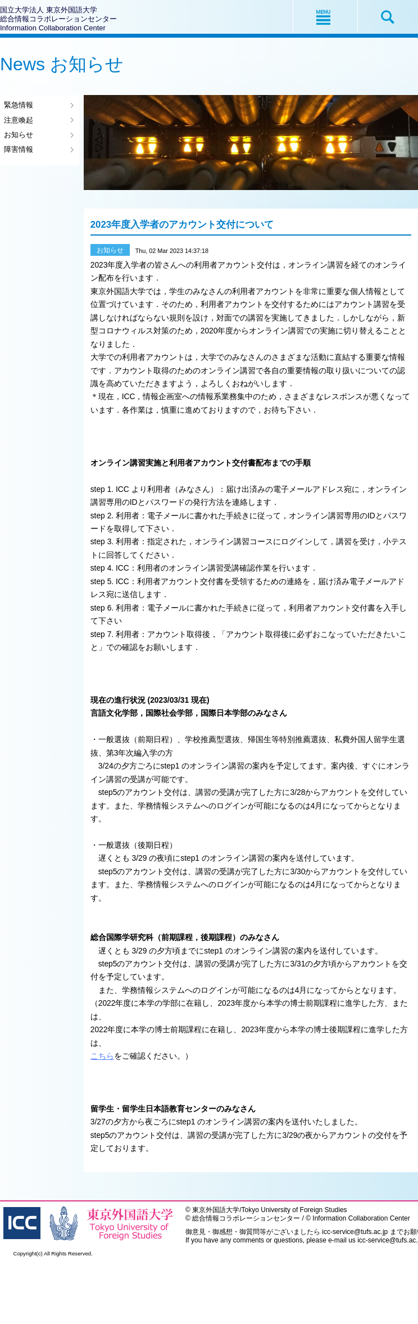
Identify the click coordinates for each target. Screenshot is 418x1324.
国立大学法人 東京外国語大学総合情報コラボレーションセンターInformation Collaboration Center (58, 19)
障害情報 (18, 149)
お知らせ (18, 134)
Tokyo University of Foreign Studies (294, 1210)
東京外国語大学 (215, 1210)
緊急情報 (18, 105)
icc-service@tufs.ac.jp (355, 1232)
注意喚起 (18, 120)
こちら (102, 1056)
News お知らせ (62, 64)
